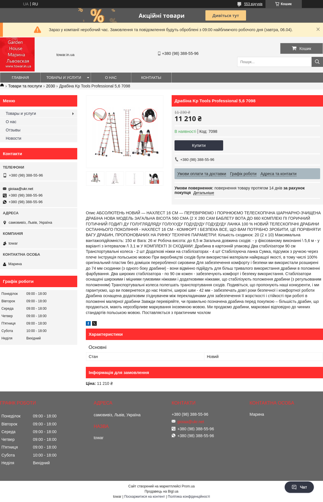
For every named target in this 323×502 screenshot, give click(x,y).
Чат (299, 487)
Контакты (151, 77)
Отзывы (13, 130)
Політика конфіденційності (189, 497)
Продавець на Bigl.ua (161, 491)
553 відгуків (253, 4)
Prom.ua (188, 486)
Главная (20, 77)
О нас (111, 77)
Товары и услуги (63, 77)
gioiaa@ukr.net (20, 189)
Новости (13, 138)
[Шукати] (317, 62)
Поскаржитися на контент (144, 497)
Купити (199, 145)
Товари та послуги (25, 86)
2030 (50, 86)
